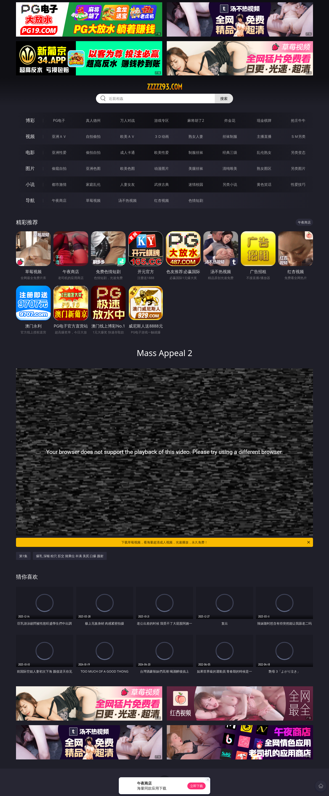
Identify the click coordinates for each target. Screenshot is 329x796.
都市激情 (59, 184)
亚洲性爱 (59, 152)
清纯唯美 (230, 168)
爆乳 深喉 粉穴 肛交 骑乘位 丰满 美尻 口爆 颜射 (69, 556)
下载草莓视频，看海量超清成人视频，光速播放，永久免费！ (216, 542)
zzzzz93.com (164, 86)
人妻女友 (127, 184)
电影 (30, 152)
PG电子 (59, 120)
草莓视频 (93, 200)
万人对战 (127, 120)
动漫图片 (161, 168)
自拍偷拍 (93, 136)
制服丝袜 (195, 152)
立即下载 (196, 786)
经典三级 (230, 152)
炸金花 (229, 120)
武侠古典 (161, 184)
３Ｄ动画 (161, 136)
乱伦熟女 (264, 152)
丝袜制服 (230, 136)
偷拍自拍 (93, 152)
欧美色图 (127, 168)
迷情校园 (195, 184)
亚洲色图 (93, 168)
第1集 (23, 556)
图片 (30, 168)
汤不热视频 (127, 200)
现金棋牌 (264, 120)
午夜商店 (59, 200)
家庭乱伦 (93, 184)
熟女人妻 (195, 136)
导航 (30, 200)
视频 (30, 136)
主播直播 (264, 136)
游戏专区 (161, 120)
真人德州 (93, 120)
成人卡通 (127, 152)
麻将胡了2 (195, 120)
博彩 (30, 120)
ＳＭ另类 (298, 136)
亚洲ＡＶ (59, 136)
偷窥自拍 (59, 168)
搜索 (224, 98)
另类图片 (298, 168)
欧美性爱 (161, 152)
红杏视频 (161, 200)
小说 (30, 184)
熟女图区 (264, 168)
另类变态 (298, 152)
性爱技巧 (298, 184)
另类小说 (230, 184)
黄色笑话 (264, 184)
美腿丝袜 (195, 168)
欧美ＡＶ (127, 136)
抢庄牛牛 (298, 120)
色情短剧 (195, 200)
